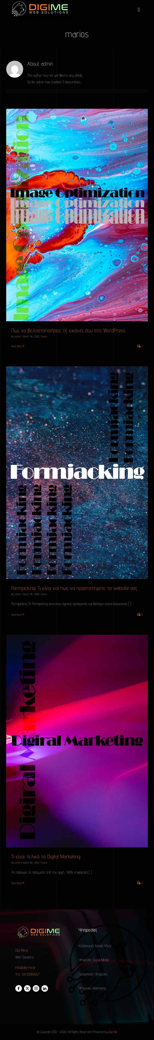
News (44, 336)
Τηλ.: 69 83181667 (27, 974)
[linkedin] (44, 988)
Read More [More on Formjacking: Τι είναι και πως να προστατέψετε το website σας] (16, 614)
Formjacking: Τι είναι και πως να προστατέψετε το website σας (74, 588)
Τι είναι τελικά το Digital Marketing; (46, 856)
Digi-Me (112, 1032)
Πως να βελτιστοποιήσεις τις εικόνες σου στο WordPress (68, 330)
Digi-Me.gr (22, 950)
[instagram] (36, 988)
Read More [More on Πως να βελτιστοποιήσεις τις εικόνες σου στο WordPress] (16, 346)
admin (18, 336)
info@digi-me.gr (25, 967)
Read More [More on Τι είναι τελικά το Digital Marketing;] (16, 883)
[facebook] (18, 988)
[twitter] (27, 988)
